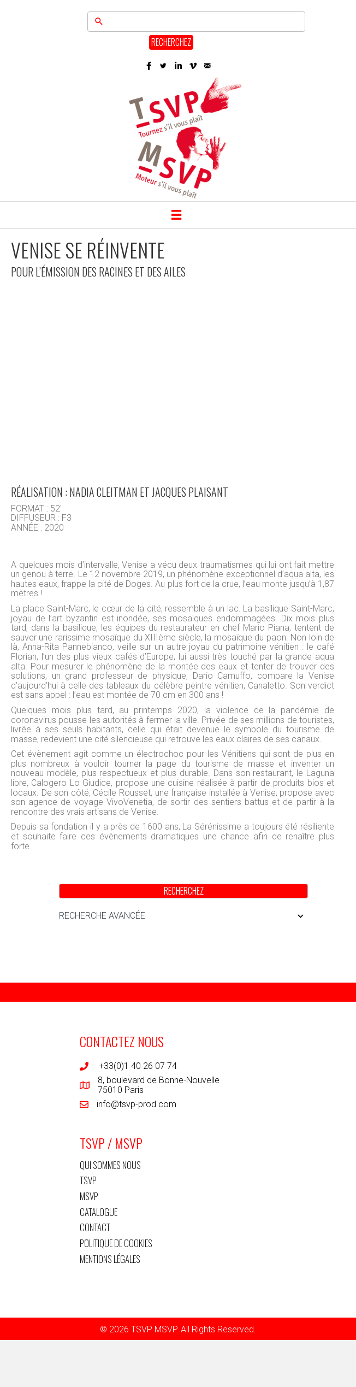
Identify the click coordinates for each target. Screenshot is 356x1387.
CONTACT (95, 1227)
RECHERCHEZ (171, 42)
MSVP (89, 1196)
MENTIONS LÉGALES (110, 1259)
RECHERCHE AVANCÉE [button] (183, 916)
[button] (148, 65)
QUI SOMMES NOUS (110, 1165)
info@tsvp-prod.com (136, 1104)
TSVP (88, 1180)
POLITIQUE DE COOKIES (116, 1243)
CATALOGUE (98, 1212)
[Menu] (176, 215)
